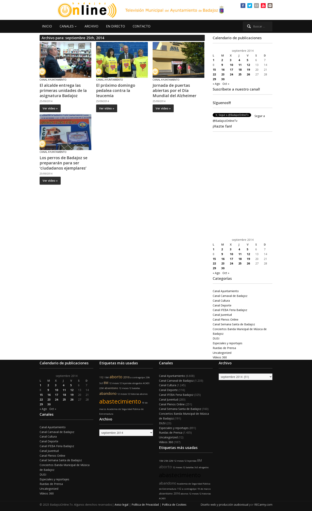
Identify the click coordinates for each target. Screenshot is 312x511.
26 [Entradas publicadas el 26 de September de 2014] (248, 74)
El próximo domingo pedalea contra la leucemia (115, 90)
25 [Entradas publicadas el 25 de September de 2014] (240, 74)
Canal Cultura (221, 300)
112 (101, 377)
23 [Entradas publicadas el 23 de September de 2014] (222, 74)
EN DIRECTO (115, 26)
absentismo (111, 388)
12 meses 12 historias (128, 394)
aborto (115, 376)
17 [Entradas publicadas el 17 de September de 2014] (231, 69)
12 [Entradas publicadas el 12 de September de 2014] (248, 65)
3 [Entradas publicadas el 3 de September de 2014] (230, 60)
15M (106, 377)
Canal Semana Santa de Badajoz (234, 324)
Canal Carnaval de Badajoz (230, 296)
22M (101, 388)
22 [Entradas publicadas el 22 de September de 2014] (214, 74)
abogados (137, 383)
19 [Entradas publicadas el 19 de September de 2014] (248, 69)
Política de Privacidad (145, 504)
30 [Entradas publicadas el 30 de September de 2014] (222, 79)
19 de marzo (204, 489)
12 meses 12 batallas (129, 388)
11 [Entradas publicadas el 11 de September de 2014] (240, 65)
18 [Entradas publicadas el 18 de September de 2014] (240, 69)
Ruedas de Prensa (224, 348)
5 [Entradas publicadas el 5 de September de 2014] (247, 60)
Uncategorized (222, 353)
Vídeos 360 (220, 357)
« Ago (216, 84)
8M (106, 383)
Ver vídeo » (50, 108)
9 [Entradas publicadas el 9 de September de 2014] (222, 65)
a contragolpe (137, 377)
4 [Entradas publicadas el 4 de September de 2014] (239, 60)
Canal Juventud (222, 315)
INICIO (47, 26)
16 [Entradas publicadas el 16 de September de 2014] (222, 69)
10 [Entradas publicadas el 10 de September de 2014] (231, 65)
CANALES (67, 26)
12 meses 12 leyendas (120, 383)
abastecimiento (120, 401)
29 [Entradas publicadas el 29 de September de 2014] (214, 79)
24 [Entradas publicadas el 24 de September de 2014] (231, 74)
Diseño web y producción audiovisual (224, 504)
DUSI (216, 338)
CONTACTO (141, 26)
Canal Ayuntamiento (53, 79)
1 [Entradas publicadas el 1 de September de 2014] (213, 60)
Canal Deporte (222, 305)
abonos (143, 394)
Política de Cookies (174, 504)
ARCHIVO (91, 26)
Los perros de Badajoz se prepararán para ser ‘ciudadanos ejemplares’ (63, 163)
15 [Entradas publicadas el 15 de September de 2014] (214, 69)
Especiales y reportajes (227, 343)
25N (148, 377)
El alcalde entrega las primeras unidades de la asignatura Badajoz (63, 90)
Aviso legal (121, 504)
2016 (126, 377)
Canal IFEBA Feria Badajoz (230, 310)
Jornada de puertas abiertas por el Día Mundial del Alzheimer (174, 90)
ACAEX (146, 383)
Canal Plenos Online (225, 319)
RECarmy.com (263, 504)
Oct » (225, 84)
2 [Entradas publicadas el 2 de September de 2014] (222, 60)
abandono (108, 393)
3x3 (101, 383)
